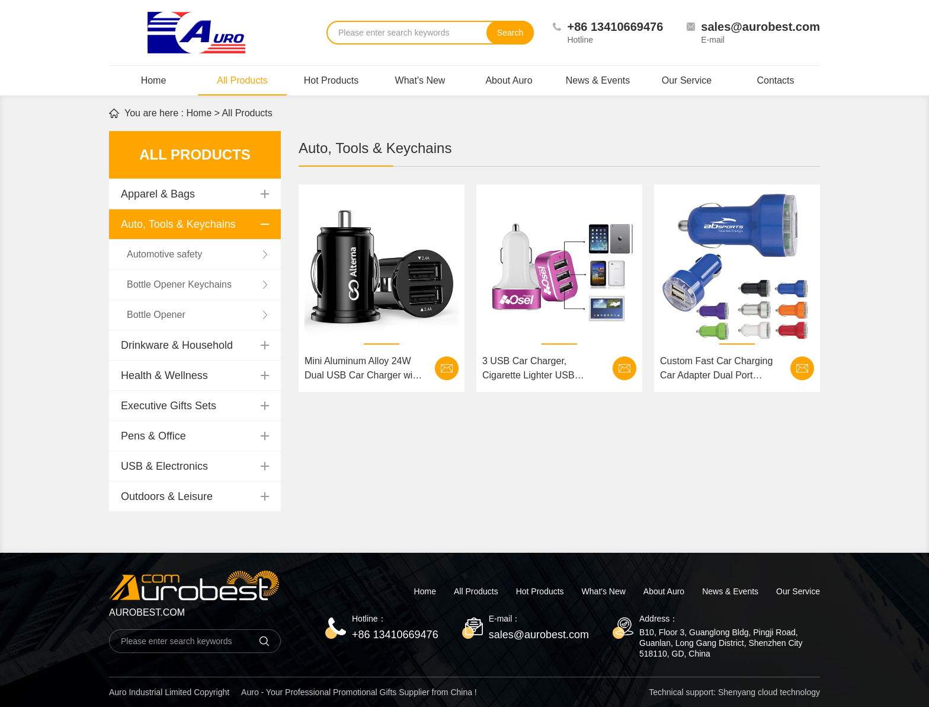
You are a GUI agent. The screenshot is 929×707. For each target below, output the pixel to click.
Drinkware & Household (177, 345)
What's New (420, 80)
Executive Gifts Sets (168, 406)
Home (153, 80)
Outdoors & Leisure (167, 496)
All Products (242, 85)
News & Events (598, 80)
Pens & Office (153, 436)
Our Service (687, 80)
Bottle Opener (156, 315)
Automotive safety (164, 254)
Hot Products (331, 80)
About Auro (508, 80)
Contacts (775, 80)
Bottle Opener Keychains (179, 284)
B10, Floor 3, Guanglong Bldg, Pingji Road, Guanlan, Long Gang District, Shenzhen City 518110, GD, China (721, 643)
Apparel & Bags (158, 194)
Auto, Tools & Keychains (178, 224)
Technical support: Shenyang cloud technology (734, 692)
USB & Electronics (164, 466)
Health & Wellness (164, 375)
